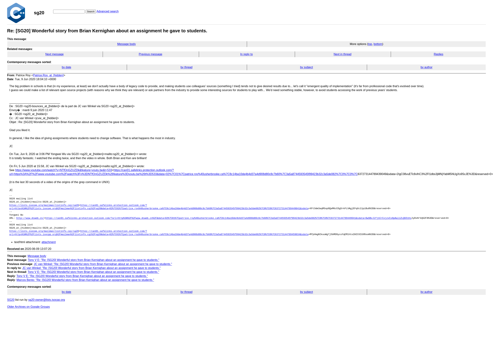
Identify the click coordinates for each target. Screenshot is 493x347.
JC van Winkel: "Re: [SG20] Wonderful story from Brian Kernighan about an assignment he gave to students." (103, 264)
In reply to (246, 54)
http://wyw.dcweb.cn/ (30, 218)
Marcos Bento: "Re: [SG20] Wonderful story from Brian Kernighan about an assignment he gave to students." (85, 279)
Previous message (150, 54)
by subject (306, 67)
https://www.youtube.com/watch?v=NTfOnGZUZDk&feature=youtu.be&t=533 (63, 170)
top (370, 44)
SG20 (10, 299)
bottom (377, 44)
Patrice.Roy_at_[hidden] (48, 75)
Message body (126, 44)
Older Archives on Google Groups (28, 306)
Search (91, 11)
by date (66, 67)
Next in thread (342, 54)
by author (427, 67)
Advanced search (108, 11)
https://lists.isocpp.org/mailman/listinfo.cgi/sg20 (44, 205)
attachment (49, 242)
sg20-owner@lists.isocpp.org (46, 299)
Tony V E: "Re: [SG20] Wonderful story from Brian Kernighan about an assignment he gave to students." (93, 259)
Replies (438, 54)
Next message (54, 54)
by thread (186, 67)
